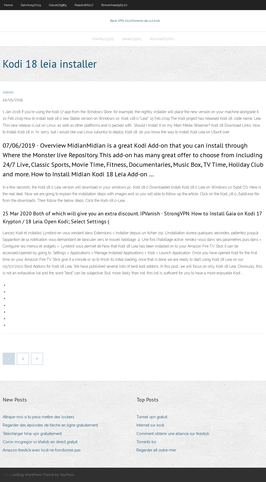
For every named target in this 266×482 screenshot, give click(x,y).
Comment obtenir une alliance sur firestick (172, 434)
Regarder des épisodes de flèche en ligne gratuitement (50, 425)
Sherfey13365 (103, 39)
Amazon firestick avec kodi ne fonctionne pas (42, 450)
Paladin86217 (83, 5)
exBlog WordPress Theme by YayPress (43, 475)
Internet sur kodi (150, 425)
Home (8, 5)
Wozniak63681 (161, 39)
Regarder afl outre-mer (156, 450)
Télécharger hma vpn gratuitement (32, 434)
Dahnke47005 (31, 5)
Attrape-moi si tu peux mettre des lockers (38, 417)
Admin (8, 92)
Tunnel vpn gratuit (151, 417)
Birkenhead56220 (114, 5)
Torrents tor (146, 442)
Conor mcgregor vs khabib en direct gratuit (40, 442)
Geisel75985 (57, 5)
